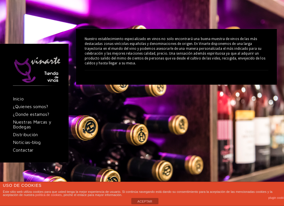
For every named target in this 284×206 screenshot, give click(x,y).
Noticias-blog (27, 142)
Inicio (18, 98)
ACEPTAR (145, 201)
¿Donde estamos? (31, 114)
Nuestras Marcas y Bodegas (32, 124)
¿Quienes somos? (30, 106)
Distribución (25, 134)
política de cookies (48, 195)
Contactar (23, 149)
